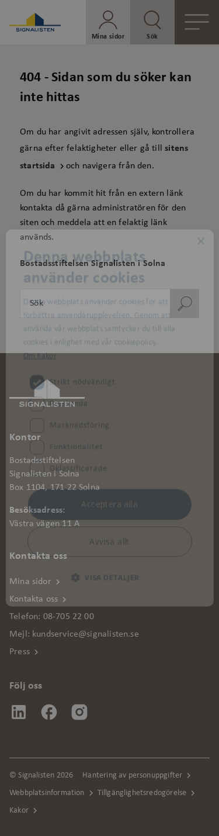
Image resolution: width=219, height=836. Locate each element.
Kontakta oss (33, 599)
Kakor (19, 810)
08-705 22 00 (68, 616)
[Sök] (184, 303)
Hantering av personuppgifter (132, 775)
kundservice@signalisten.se (85, 634)
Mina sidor (30, 581)
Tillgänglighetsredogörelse (142, 793)
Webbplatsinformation (47, 793)
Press (19, 652)
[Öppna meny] (197, 22)
